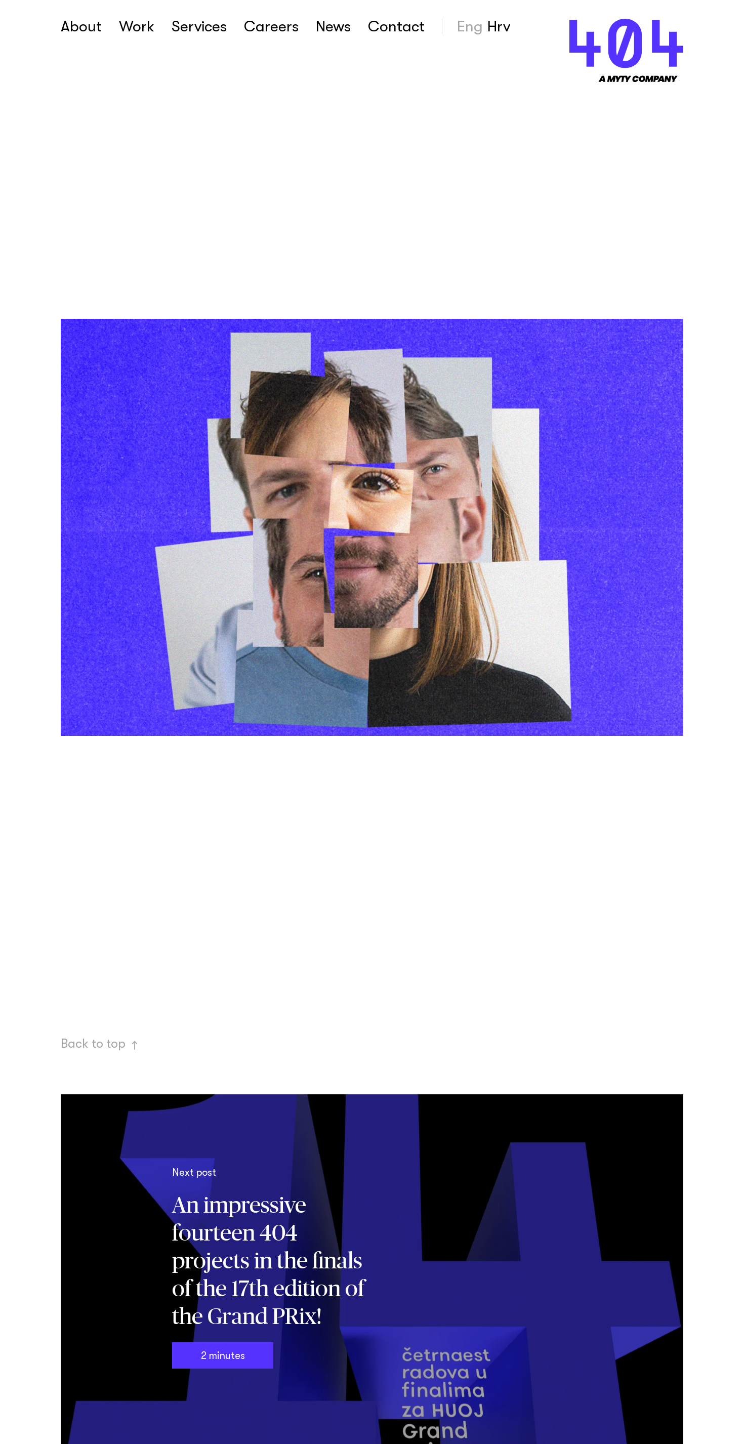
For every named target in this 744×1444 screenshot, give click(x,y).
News (333, 26)
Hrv (498, 26)
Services (199, 26)
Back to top (100, 1043)
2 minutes (222, 1355)
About (81, 26)
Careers (271, 26)
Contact (396, 26)
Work (136, 26)
